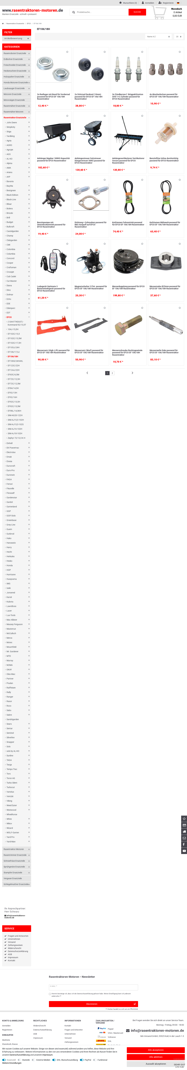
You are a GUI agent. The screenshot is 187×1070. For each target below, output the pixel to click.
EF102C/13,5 (14, 334)
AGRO (9, 145)
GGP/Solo (11, 515)
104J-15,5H (13, 329)
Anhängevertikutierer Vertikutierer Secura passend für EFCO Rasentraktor (128, 160)
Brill (8, 217)
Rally (9, 692)
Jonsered (11, 592)
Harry (9, 547)
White (9, 819)
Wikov (9, 823)
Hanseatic (11, 543)
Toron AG (11, 778)
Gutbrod (10, 534)
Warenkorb (6, 1044)
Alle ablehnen (155, 1057)
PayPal (88, 1060)
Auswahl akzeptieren (156, 1064)
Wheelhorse (12, 814)
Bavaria (10, 181)
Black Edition (12, 195)
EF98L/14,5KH (14, 411)
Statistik (26, 1060)
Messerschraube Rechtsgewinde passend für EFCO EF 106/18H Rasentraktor (127, 352)
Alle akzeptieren (156, 1050)
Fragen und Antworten (18, 936)
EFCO (29, 24)
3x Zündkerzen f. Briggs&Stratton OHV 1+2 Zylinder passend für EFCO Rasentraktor (127, 96)
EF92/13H (12, 393)
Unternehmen (14, 939)
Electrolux (11, 452)
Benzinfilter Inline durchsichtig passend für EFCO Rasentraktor (164, 159)
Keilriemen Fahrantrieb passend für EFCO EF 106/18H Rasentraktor (128, 223)
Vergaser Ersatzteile (13, 878)
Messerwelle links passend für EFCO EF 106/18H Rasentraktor (164, 351)
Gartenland (12, 506)
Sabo (9, 710)
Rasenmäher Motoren (13, 112)
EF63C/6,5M (13, 374)
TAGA (9, 760)
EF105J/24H (13, 347)
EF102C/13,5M (14, 338)
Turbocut (11, 787)
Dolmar (10, 294)
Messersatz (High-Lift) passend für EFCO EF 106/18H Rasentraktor (53, 351)
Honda (10, 565)
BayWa (10, 186)
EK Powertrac (13, 448)
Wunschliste (67, 52)
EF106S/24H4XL (15, 361)
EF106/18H (13, 356)
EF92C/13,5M (14, 406)
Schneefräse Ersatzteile (14, 861)
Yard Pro (10, 837)
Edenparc (11, 308)
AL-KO (9, 159)
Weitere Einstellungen (11, 1063)
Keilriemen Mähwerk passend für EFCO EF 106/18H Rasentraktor (165, 223)
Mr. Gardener (12, 651)
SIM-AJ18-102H (15, 433)
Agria (9, 140)
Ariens (9, 172)
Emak (9, 457)
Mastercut (11, 629)
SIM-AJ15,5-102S (16, 424)
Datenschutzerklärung (18, 951)
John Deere (12, 122)
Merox (9, 638)
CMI (8, 245)
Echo (9, 299)
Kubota (10, 601)
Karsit (9, 597)
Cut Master (12, 281)
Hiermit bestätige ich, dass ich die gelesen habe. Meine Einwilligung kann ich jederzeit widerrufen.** (91, 995)
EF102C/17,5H (14, 343)
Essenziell (11, 1060)
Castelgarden (13, 231)
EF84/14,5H (13, 388)
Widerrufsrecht (14, 948)
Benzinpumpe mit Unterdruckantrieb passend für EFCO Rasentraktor (51, 224)
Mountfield (11, 647)
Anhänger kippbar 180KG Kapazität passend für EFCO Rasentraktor (53, 159)
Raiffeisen (11, 688)
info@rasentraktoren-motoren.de (14, 917)
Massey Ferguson (15, 624)
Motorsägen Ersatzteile (14, 100)
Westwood (11, 810)
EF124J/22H (13, 370)
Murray (10, 660)
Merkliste (6, 1040)
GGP (9, 511)
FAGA (9, 479)
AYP (8, 177)
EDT (8, 312)
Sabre (9, 715)
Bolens (10, 208)
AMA (9, 168)
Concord (10, 258)
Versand (11, 942)
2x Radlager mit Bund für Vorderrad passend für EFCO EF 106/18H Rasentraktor (53, 96)
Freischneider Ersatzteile (15, 65)
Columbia (11, 254)
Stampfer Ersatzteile (13, 872)
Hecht (9, 552)
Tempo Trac (12, 769)
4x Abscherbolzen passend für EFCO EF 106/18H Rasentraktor (164, 95)
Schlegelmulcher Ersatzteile (16, 884)
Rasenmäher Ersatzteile (14, 106)
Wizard (10, 828)
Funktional (102, 1060)
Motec (9, 642)
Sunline (10, 755)
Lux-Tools (11, 615)
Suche (137, 12)
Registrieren (7, 1030)
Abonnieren (111, 1004)
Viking (9, 801)
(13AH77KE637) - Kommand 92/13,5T (17, 323)
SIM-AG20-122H (15, 415)
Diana (9, 285)
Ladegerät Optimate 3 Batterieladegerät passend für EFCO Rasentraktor (51, 288)
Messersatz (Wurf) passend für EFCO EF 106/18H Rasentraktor (89, 351)
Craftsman (11, 267)
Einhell (9, 443)
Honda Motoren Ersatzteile (16, 82)
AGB (10, 954)
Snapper (10, 742)
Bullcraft (10, 226)
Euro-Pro (11, 470)
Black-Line (11, 199)
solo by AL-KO (13, 751)
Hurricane (11, 574)
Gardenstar (12, 497)
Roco (9, 706)
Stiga (9, 131)
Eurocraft (11, 466)
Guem (9, 529)
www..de (32, 12)
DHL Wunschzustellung (67, 1060)
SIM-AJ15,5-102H (16, 420)
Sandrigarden (13, 719)
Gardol (10, 502)
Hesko (9, 561)
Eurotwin (11, 475)
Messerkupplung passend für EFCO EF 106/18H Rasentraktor (128, 287)
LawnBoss (11, 606)
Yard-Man (11, 841)
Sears (9, 724)
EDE (8, 303)
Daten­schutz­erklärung (42, 1030)
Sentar (10, 728)
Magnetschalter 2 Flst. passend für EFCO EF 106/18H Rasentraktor (91, 287)
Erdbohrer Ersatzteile (13, 59)
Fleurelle (10, 488)
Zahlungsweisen (15, 945)
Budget (10, 222)
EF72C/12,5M (14, 383)
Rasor (9, 701)
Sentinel (10, 733)
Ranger (10, 697)
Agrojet (10, 150)
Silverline (10, 737)
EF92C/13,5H (14, 402)
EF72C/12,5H (14, 379)
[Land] (178, 3)
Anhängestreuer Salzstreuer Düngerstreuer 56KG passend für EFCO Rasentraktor (90, 160)
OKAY (9, 669)
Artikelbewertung (16, 38)
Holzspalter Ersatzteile (14, 77)
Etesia (9, 461)
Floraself (10, 493)
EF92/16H (12, 397)
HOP (9, 570)
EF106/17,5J (14, 352)
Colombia (11, 249)
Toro (9, 774)
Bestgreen (11, 190)
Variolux (10, 792)
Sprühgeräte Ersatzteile (14, 867)
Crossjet (10, 272)
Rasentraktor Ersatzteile (15, 24)
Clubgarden (12, 240)
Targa (9, 764)
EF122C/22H (14, 365)
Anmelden (6, 1026)
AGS (9, 154)
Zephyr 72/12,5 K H (16, 438)
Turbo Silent (12, 783)
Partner (10, 678)
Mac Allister (12, 620)
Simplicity (11, 127)
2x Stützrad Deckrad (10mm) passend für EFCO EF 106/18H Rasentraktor (88, 96)
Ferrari (10, 484)
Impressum (13, 957)
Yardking (11, 136)
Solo (9, 746)
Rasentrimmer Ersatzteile (15, 855)
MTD (9, 656)
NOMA (10, 665)
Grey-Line (11, 525)
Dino (9, 290)
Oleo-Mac (11, 674)
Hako (9, 538)
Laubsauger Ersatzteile (14, 88)
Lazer (9, 611)
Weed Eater (12, 805)
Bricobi (10, 213)
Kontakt (11, 960)
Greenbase (11, 520)
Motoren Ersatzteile (12, 94)
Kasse (15, 1044)
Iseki (9, 588)
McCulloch (11, 633)
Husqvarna (12, 579)
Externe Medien (43, 1060)
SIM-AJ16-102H (15, 429)
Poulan (10, 683)
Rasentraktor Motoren (14, 849)
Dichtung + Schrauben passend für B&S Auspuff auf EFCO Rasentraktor (91, 224)
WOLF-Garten (13, 832)
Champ (10, 236)
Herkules (10, 556)
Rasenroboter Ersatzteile (15, 53)
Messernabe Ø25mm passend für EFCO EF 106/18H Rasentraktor (165, 287)
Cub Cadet (11, 276)
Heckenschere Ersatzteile (15, 71)
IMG (8, 583)
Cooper (10, 263)
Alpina (9, 163)
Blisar (9, 204)
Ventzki (10, 796)
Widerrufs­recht (39, 1026)
